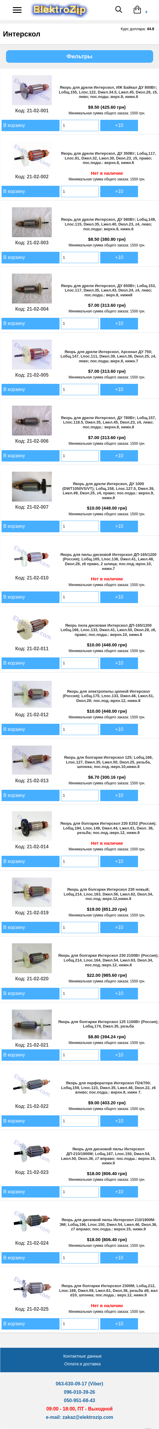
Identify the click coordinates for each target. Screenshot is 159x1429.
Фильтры (79, 56)
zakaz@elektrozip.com (87, 1417)
